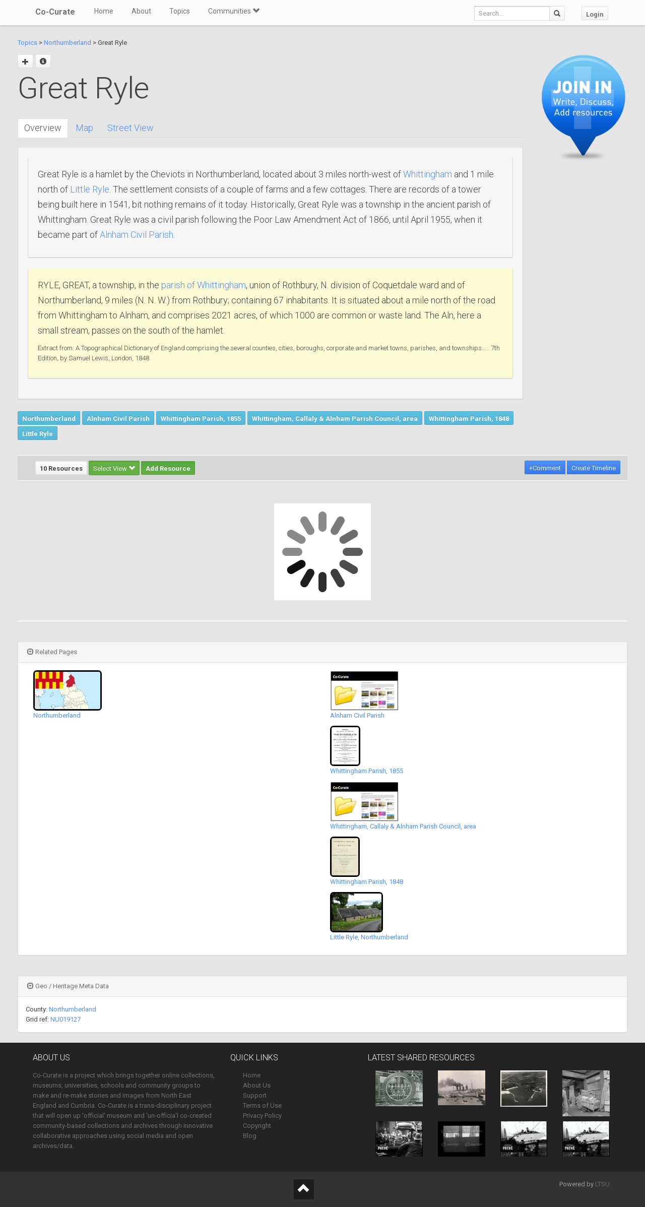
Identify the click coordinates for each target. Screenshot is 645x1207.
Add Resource (168, 468)
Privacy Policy (262, 1115)
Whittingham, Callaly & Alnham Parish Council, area (335, 418)
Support (255, 1095)
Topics (179, 11)
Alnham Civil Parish (136, 234)
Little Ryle (89, 189)
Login (595, 14)
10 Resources (61, 468)
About (141, 11)
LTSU (602, 1184)
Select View (114, 468)
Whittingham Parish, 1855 (201, 418)
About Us (257, 1085)
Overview (42, 127)
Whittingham (427, 174)
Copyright (257, 1125)
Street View (130, 127)
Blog (249, 1135)
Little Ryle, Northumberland (369, 937)
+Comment (545, 468)
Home (103, 11)
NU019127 (65, 1019)
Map (84, 127)
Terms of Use (262, 1105)
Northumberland (67, 42)
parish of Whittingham (203, 285)
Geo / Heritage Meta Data (68, 986)
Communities (234, 11)
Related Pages (52, 652)
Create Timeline (593, 468)
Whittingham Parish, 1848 (469, 418)
